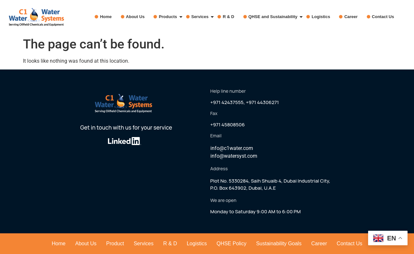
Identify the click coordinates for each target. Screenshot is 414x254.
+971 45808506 (227, 124)
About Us (135, 16)
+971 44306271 (262, 102)
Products (169, 16)
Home (105, 16)
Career (350, 16)
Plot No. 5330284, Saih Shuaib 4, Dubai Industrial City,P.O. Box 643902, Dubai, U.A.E (270, 184)
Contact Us (383, 16)
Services (201, 16)
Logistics (321, 16)
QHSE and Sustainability (275, 16)
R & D (228, 16)
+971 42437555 (227, 102)
